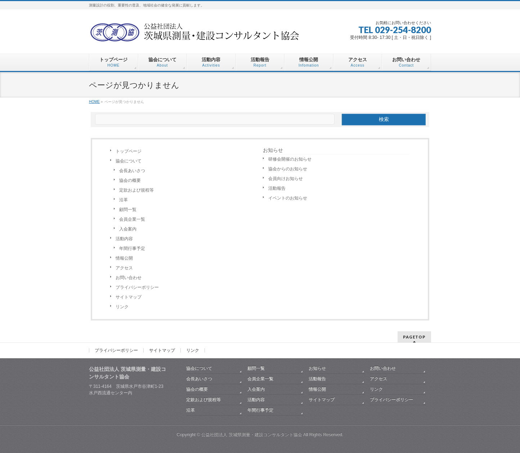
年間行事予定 (132, 248)
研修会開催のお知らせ (289, 159)
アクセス (124, 267)
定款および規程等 (136, 190)
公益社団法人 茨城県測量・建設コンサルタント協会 (251, 434)
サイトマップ (129, 297)
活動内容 (124, 238)
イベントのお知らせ (287, 198)
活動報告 (277, 188)
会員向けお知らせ (285, 178)
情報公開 (124, 258)
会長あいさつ (132, 170)
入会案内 (127, 229)
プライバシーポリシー (137, 287)
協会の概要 (130, 180)
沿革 (123, 199)
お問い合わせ (129, 277)
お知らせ (273, 150)
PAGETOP (414, 337)
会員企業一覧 (132, 219)
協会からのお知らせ (287, 168)
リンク (122, 306)
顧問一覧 (127, 209)
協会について (129, 160)
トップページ (129, 151)
